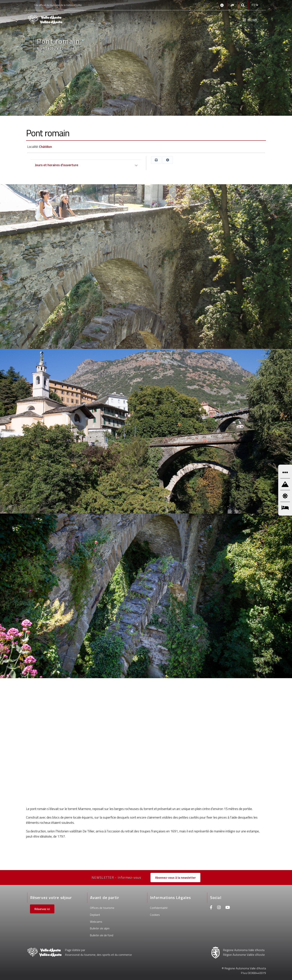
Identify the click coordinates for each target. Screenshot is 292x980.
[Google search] (243, 5)
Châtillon (45, 146)
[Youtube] (227, 907)
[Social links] (232, 5)
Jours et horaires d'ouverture (56, 164)
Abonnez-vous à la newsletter (175, 877)
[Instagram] (219, 907)
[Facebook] (211, 907)
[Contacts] (222, 5)
